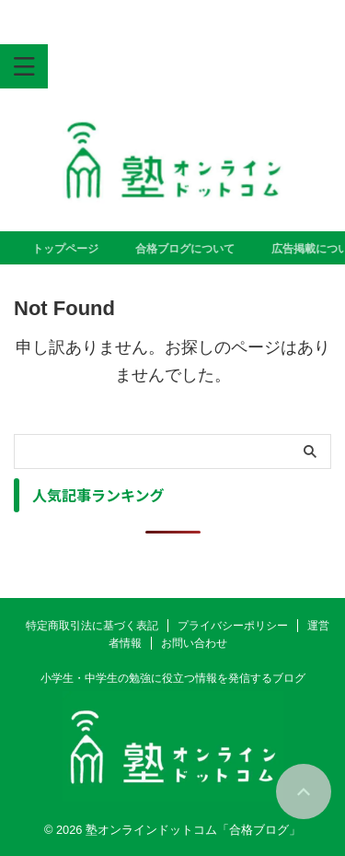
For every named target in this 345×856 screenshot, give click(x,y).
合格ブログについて (187, 248)
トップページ (68, 248)
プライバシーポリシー (233, 625)
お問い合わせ (194, 643)
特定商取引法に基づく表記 (92, 625)
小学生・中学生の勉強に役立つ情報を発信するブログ (172, 678)
